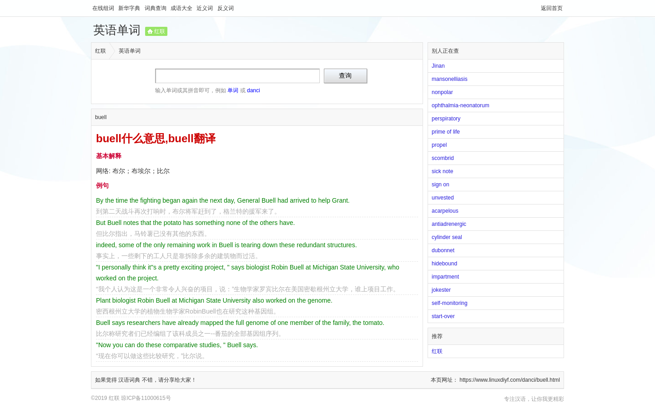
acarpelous (445, 211)
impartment (445, 277)
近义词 (205, 8)
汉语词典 (129, 380)
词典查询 (156, 8)
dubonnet (443, 250)
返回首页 (552, 8)
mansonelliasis (450, 79)
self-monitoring (450, 303)
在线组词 (104, 8)
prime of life (446, 132)
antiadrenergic (449, 224)
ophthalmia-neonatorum (460, 105)
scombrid (443, 158)
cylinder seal (447, 237)
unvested (443, 198)
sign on (440, 184)
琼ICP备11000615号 (146, 398)
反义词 (225, 8)
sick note (442, 171)
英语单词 (117, 30)
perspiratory (446, 118)
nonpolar (442, 92)
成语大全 (182, 8)
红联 (159, 31)
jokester (441, 290)
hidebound (444, 263)
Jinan (438, 66)
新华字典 (129, 8)
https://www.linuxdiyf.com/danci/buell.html (509, 380)
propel (439, 145)
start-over (443, 316)
